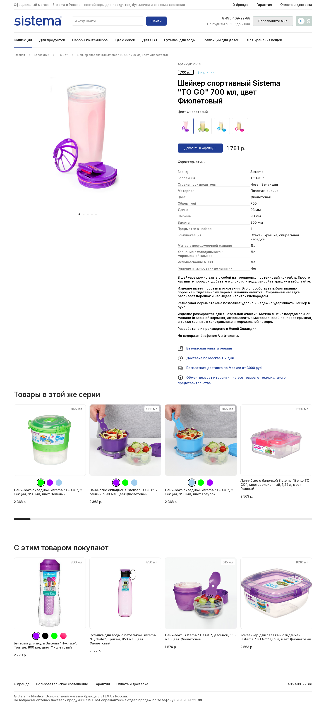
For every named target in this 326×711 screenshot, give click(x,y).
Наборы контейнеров (90, 40)
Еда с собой (125, 40)
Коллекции (23, 40)
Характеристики (192, 162)
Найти (156, 21)
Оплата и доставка (296, 5)
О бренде (240, 5)
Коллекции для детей (221, 40)
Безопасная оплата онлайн (205, 348)
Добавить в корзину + (200, 148)
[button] (79, 214)
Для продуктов (52, 40)
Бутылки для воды (179, 40)
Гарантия (264, 5)
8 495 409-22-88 (236, 18)
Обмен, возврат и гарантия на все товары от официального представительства (232, 380)
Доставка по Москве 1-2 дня (206, 358)
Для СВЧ (149, 40)
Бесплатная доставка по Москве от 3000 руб (220, 368)
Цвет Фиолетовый (193, 112)
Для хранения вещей (264, 40)
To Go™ (63, 55)
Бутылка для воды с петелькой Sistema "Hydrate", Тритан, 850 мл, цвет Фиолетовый (122, 639)
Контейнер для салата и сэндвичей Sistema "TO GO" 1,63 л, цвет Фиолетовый (275, 637)
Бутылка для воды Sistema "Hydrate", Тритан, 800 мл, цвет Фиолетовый (45, 645)
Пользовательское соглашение (62, 684)
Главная (19, 55)
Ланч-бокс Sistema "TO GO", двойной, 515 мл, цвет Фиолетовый (200, 637)
